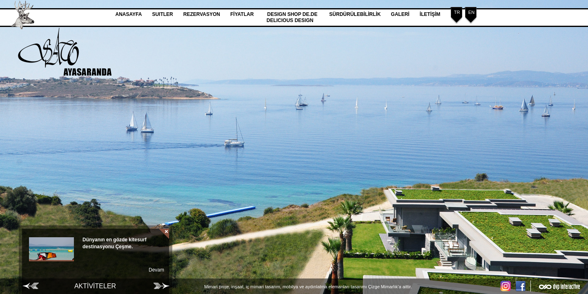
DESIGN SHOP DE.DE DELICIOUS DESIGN (293, 17)
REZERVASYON (201, 14)
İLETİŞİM (430, 14)
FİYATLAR (242, 14)
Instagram (506, 286)
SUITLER (162, 14)
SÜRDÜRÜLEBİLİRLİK (355, 14)
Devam (156, 270)
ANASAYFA (129, 14)
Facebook (523, 286)
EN (471, 12)
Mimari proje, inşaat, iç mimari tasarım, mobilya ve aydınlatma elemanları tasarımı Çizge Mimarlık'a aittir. (308, 286)
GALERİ (400, 14)
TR (457, 12)
